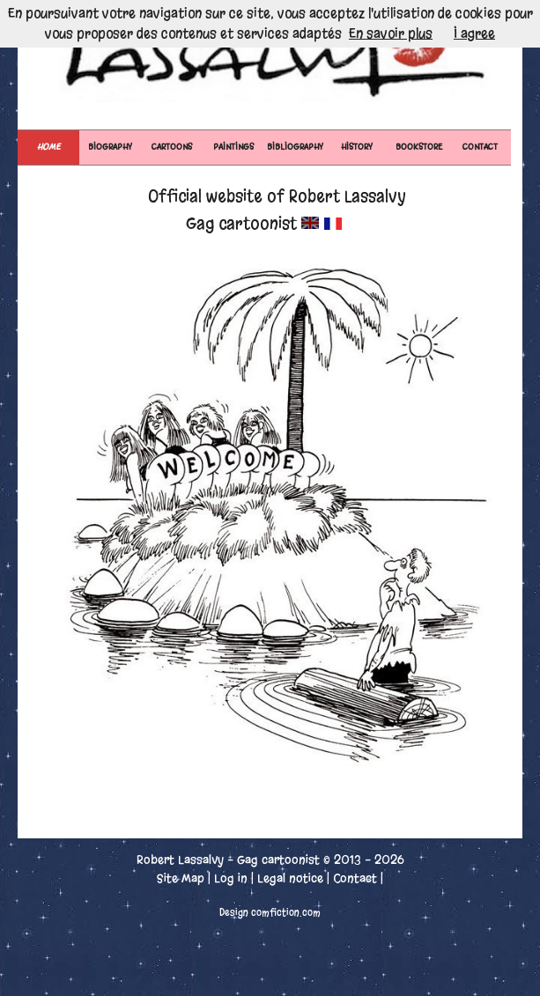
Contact (355, 878)
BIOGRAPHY (110, 146)
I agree (474, 33)
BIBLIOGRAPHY (295, 146)
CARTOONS (172, 146)
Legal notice (290, 878)
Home (48, 146)
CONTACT (480, 146)
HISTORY (357, 146)
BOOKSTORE (419, 146)
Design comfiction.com (270, 912)
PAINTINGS (233, 146)
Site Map (180, 878)
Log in (231, 878)
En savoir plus (391, 33)
